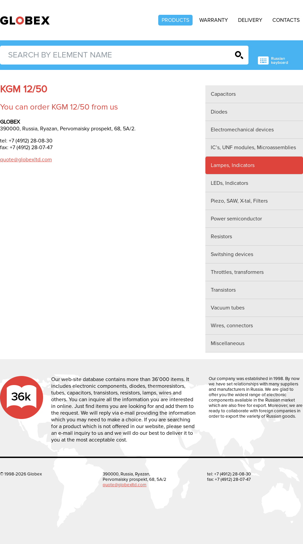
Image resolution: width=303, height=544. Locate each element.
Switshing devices (232, 254)
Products (175, 20)
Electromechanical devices (242, 129)
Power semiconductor (236, 218)
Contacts (286, 20)
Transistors (223, 290)
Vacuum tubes (227, 307)
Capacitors (223, 94)
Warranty (213, 20)
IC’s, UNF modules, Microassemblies (253, 147)
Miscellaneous (227, 343)
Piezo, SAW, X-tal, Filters (239, 201)
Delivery (250, 20)
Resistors (221, 236)
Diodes (219, 112)
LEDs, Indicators (229, 183)
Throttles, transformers (237, 272)
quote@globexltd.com (26, 159)
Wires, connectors (232, 325)
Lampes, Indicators (233, 165)
